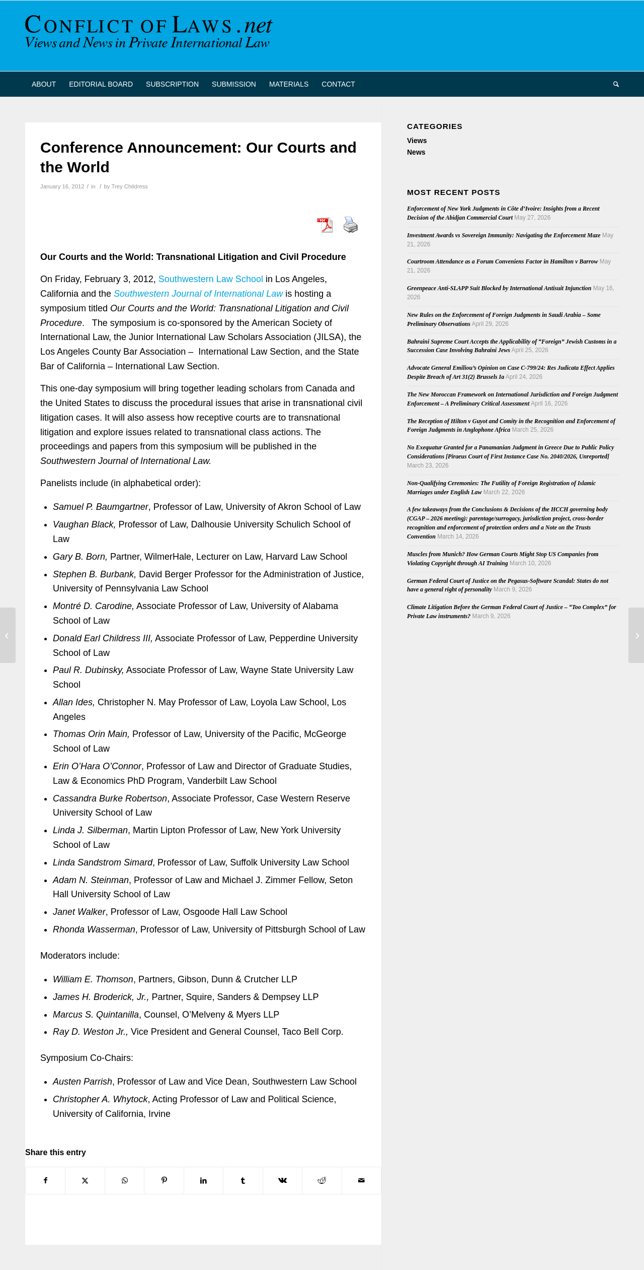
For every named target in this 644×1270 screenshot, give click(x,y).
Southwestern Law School (210, 279)
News (416, 152)
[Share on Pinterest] (163, 1180)
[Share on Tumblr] (242, 1180)
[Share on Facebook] (45, 1180)
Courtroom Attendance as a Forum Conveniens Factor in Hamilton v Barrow (502, 261)
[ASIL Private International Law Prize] (636, 635)
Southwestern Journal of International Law (198, 294)
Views (417, 141)
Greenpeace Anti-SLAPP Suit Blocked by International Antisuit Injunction (499, 288)
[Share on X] (84, 1180)
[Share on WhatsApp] (124, 1180)
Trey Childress (129, 186)
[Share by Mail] (361, 1180)
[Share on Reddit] (321, 1180)
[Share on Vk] (282, 1180)
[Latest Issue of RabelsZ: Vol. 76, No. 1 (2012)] (8, 635)
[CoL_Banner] (151, 36)
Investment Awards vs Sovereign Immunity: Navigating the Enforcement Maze (503, 235)
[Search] (613, 84)
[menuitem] (43, 84)
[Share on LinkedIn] (203, 1180)
